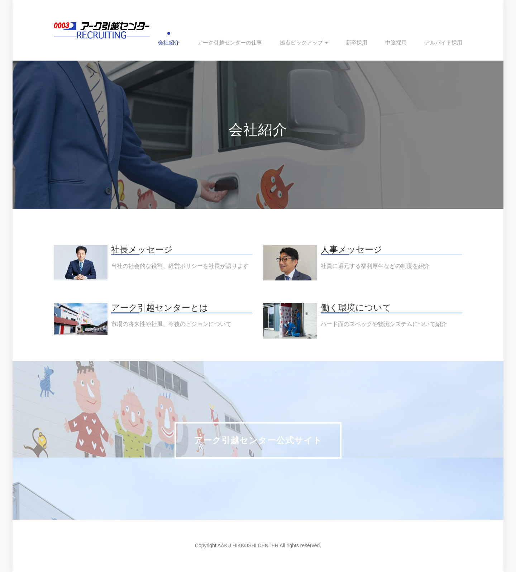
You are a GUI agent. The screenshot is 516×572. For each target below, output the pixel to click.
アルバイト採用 (443, 42)
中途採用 (396, 42)
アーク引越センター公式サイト (258, 440)
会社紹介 (169, 42)
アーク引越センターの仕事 (229, 42)
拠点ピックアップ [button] (304, 42)
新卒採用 (356, 42)
